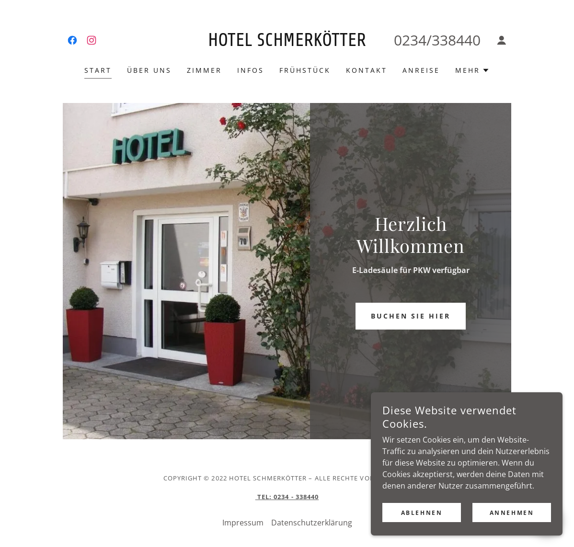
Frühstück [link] (305, 70)
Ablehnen (422, 532)
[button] (501, 40)
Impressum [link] (243, 522)
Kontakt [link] (366, 70)
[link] (72, 40)
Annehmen (512, 532)
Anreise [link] (421, 70)
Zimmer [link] (204, 70)
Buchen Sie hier (410, 315)
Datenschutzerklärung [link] (311, 522)
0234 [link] (410, 40)
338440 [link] (456, 40)
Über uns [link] (149, 70)
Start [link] (98, 70)
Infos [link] (250, 70)
